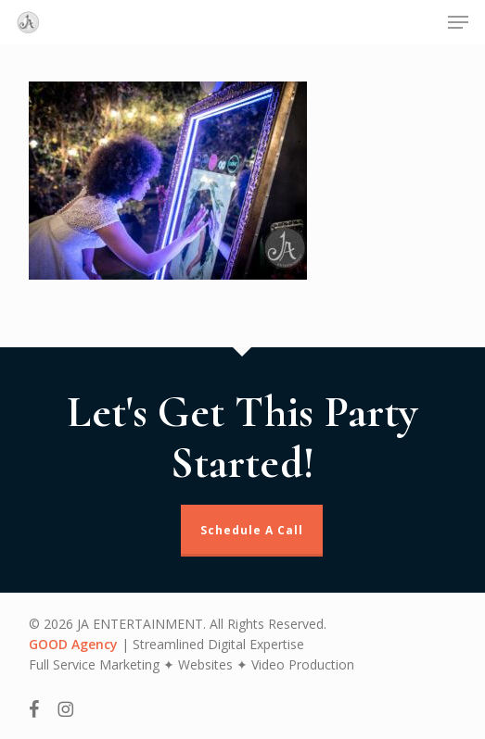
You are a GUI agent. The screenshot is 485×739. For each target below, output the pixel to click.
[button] (458, 22)
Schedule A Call (251, 530)
